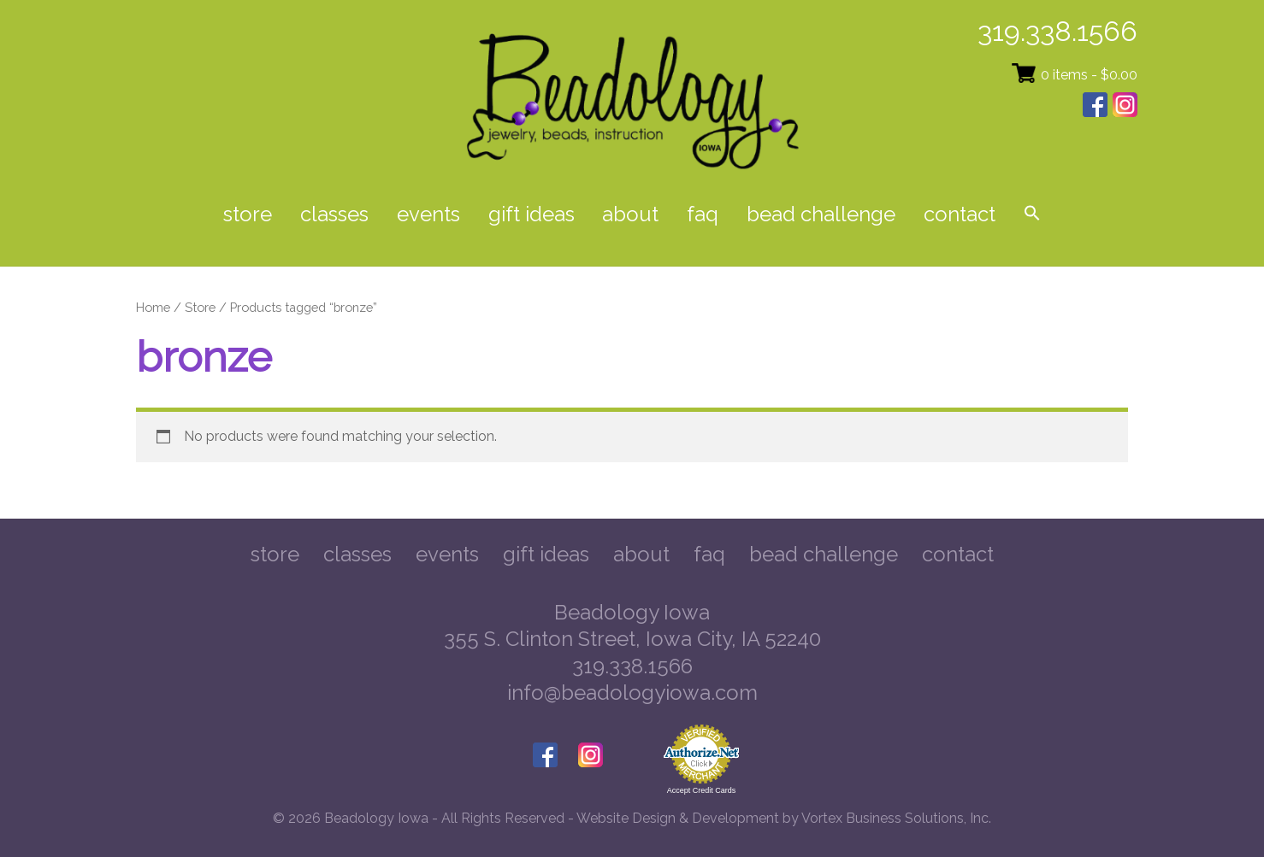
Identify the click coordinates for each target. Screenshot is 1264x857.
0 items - (1089, 75)
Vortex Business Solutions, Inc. (896, 818)
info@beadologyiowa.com (632, 692)
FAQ (702, 214)
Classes (334, 214)
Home (153, 307)
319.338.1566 (1057, 31)
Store (247, 214)
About (630, 214)
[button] (1032, 215)
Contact (959, 214)
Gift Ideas (531, 214)
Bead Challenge (821, 214)
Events (428, 214)
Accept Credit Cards (701, 790)
